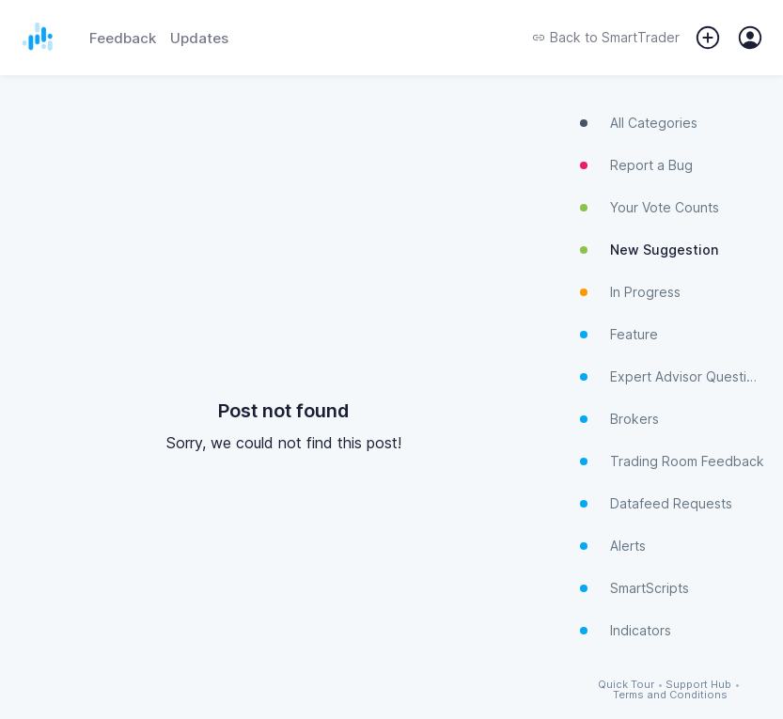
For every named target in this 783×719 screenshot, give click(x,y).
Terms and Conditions (670, 695)
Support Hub (698, 685)
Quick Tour (626, 685)
